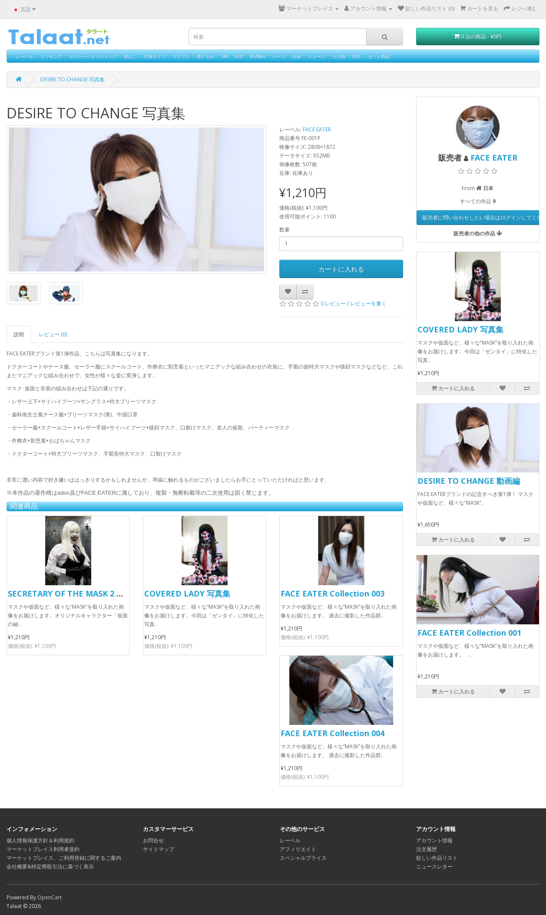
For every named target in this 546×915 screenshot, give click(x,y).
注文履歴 (426, 849)
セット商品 (379, 56)
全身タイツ (154, 56)
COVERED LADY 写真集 (187, 593)
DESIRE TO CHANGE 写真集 (72, 79)
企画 (296, 56)
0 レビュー (333, 303)
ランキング (51, 56)
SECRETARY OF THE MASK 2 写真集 (74, 593)
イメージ (316, 56)
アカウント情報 (434, 840)
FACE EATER (317, 129)
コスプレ (181, 56)
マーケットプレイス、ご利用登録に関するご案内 (64, 857)
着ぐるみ (205, 56)
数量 (284, 229)
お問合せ (153, 840)
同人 (356, 56)
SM (224, 56)
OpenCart (49, 897)
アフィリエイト (298, 849)
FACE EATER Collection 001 (469, 632)
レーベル (24, 56)
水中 (239, 56)
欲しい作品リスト (437, 857)
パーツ (278, 56)
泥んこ (130, 56)
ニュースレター (434, 866)
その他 (338, 56)
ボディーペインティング (93, 56)
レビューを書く (368, 303)
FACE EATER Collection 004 (332, 733)
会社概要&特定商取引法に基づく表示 (50, 866)
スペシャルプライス (303, 857)
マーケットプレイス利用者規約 (43, 849)
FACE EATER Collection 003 (332, 593)
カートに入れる (341, 269)
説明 (18, 334)
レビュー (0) (53, 334)
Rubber (257, 56)
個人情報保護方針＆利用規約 (40, 840)
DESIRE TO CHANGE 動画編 (468, 481)
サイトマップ (158, 849)
